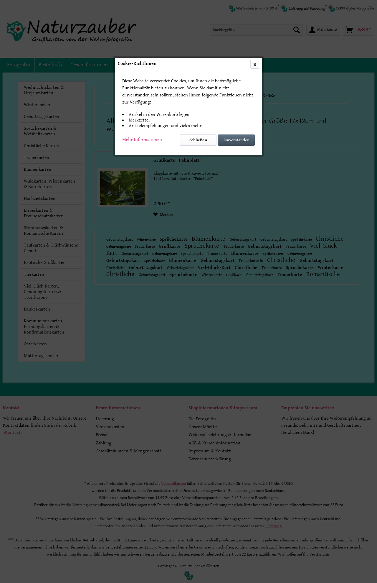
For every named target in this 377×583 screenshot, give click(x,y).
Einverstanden (236, 140)
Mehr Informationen (142, 139)
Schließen (198, 140)
